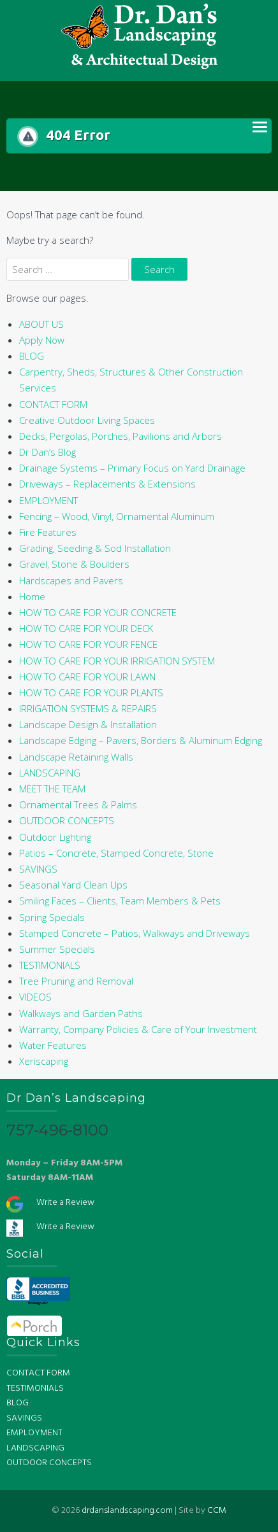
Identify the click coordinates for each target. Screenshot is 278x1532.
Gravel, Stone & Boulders (74, 564)
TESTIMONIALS (49, 965)
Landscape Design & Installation (88, 724)
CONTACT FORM (53, 404)
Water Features (53, 1045)
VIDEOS (35, 996)
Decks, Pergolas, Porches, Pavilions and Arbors (120, 436)
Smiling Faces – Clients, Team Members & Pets (120, 900)
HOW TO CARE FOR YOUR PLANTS (91, 692)
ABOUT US (41, 324)
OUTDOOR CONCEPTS (66, 820)
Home (32, 596)
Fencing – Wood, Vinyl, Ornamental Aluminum (116, 516)
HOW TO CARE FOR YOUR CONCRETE (98, 612)
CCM (216, 1510)
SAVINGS (38, 868)
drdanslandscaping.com (127, 1510)
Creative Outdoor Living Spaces (87, 420)
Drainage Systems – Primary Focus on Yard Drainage (132, 467)
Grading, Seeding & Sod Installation (95, 548)
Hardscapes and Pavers (71, 580)
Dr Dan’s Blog (47, 452)
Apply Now (41, 340)
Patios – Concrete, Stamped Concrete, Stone (116, 853)
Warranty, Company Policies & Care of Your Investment (138, 1029)
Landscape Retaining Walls (76, 756)
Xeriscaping (43, 1061)
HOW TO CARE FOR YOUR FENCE (88, 644)
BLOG (31, 355)
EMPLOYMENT (48, 500)
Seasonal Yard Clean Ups (73, 884)
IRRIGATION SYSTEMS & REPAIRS (88, 708)
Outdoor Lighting (55, 837)
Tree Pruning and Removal (76, 980)
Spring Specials (52, 917)
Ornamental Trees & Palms (78, 804)
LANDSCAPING (49, 772)
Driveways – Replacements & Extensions (107, 483)
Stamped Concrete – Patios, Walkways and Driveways (134, 933)
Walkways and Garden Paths (81, 1013)
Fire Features (48, 532)
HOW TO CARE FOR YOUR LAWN (87, 676)
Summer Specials (57, 949)
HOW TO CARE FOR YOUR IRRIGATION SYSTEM (117, 660)
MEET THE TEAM (52, 788)
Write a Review (65, 1202)
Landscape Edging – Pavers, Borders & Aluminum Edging (140, 740)
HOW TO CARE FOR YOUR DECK (86, 628)
